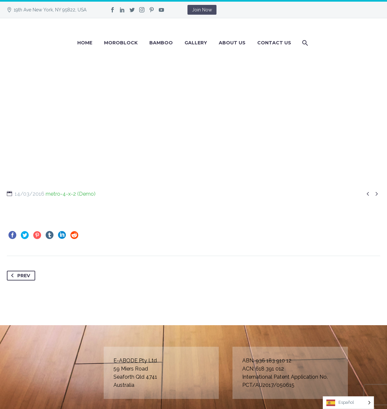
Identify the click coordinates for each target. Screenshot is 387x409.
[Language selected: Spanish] (348, 402)
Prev (19, 275)
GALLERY (196, 43)
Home (84, 43)
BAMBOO (161, 43)
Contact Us (274, 43)
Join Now (202, 9)
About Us (232, 43)
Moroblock (121, 43)
